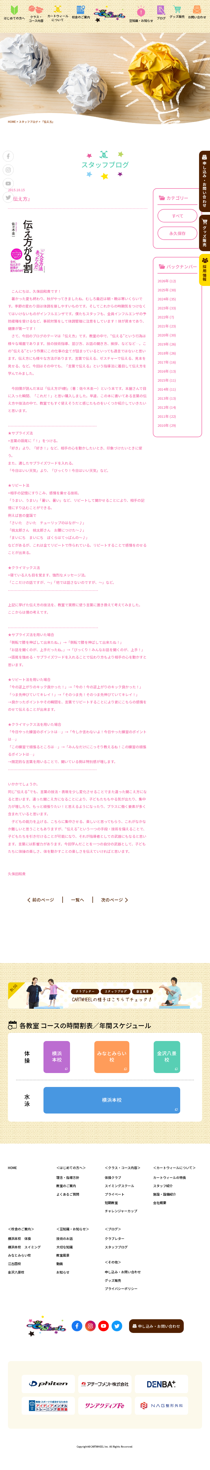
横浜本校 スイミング (24, 1248)
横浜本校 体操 (19, 1240)
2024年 (163, 298)
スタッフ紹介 (163, 1187)
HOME (12, 122)
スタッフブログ (28, 122)
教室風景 (62, 1257)
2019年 (163, 344)
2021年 (163, 325)
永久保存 (177, 233)
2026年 (163, 280)
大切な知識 (64, 1248)
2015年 (163, 380)
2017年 (163, 362)
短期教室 (111, 1204)
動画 (59, 1265)
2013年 (163, 398)
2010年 (163, 425)
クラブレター (114, 1240)
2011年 (163, 416)
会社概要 (159, 1204)
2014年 (163, 389)
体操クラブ (113, 1179)
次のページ (112, 899)
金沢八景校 (166, 1056)
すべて (177, 215)
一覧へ (77, 899)
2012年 (163, 407)
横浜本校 (57, 1056)
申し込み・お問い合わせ (123, 1273)
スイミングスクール (119, 1187)
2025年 (163, 289)
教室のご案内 (66, 1187)
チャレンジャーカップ (121, 1212)
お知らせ (62, 1273)
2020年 (163, 335)
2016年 (163, 371)
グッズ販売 (113, 1282)
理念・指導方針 (67, 1179)
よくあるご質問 (67, 1195)
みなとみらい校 (112, 1056)
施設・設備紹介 (164, 1195)
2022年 (163, 316)
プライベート (114, 1195)
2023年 (163, 307)
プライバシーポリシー (121, 1290)
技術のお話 (64, 1240)
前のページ (43, 899)
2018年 (163, 353)
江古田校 (14, 1265)
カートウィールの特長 (169, 1179)
